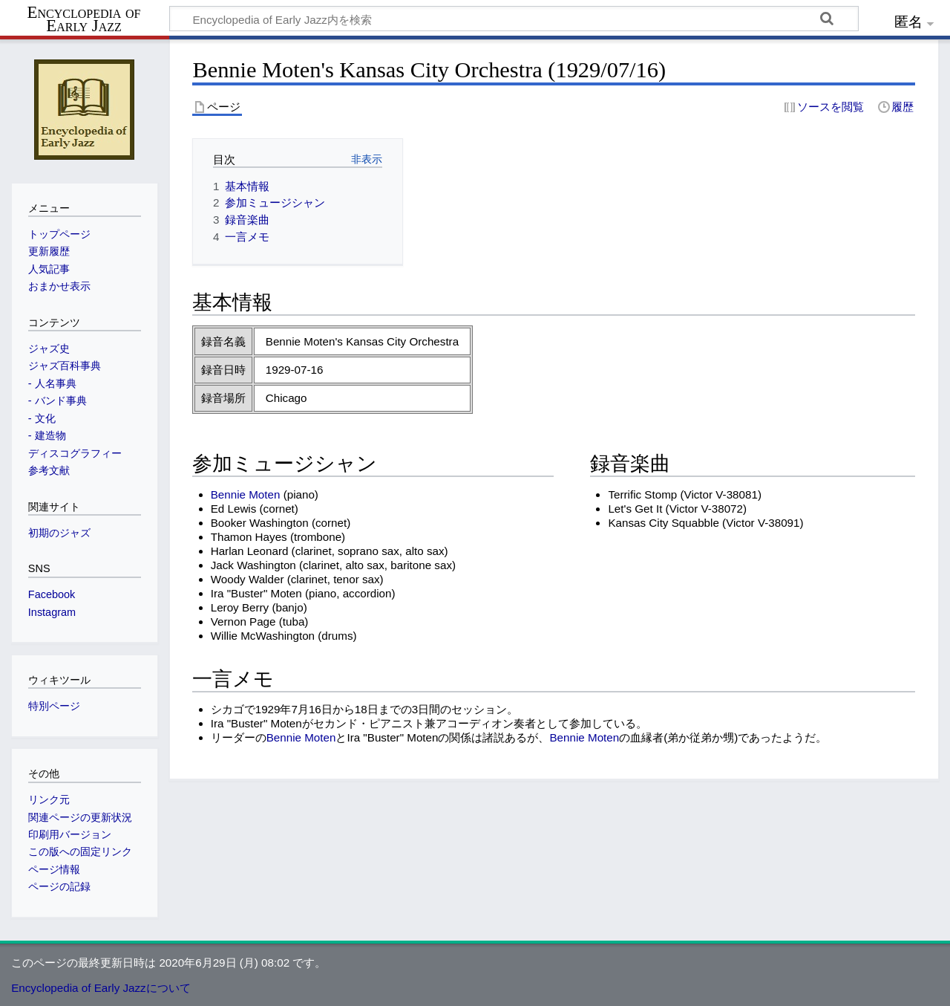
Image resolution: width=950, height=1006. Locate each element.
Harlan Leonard (250, 551)
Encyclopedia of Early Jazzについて (101, 987)
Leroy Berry (240, 607)
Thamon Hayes (249, 536)
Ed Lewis (234, 508)
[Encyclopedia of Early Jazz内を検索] (514, 18)
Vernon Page (243, 621)
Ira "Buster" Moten (256, 593)
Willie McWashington (263, 635)
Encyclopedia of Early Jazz (84, 19)
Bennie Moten (246, 494)
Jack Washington (253, 565)
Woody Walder (247, 579)
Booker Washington (260, 522)
